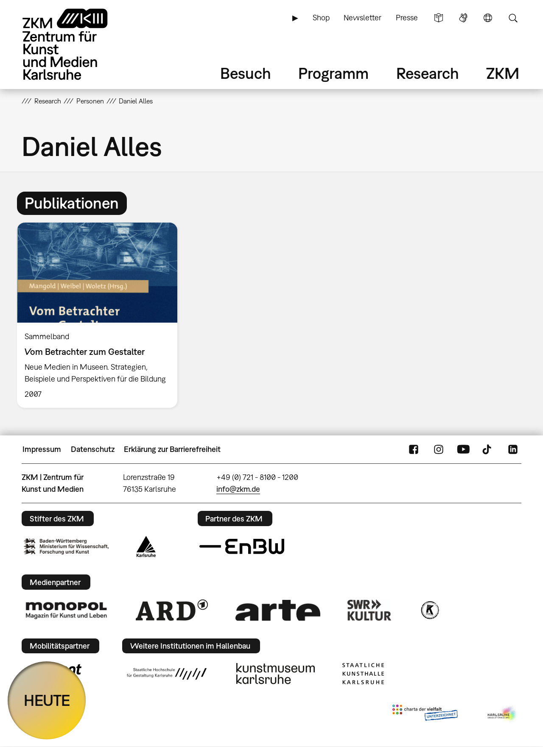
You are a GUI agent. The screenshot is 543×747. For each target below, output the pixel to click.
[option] (101, 315)
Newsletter (362, 17)
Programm (333, 73)
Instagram (438, 449)
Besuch (245, 73)
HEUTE (47, 700)
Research (427, 73)
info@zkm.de (238, 489)
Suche (512, 18)
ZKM (502, 73)
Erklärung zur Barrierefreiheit (172, 449)
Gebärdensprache (463, 18)
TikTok (487, 449)
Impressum (41, 449)
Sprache (487, 18)
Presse (407, 17)
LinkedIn (512, 449)
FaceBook (413, 449)
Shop (321, 17)
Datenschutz (93, 449)
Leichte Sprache (438, 18)
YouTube (463, 449)
